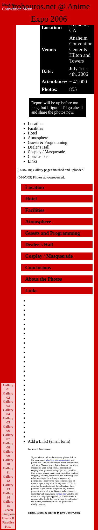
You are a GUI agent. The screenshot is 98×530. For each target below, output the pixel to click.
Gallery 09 (8, 453)
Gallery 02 (8, 395)
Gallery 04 (8, 412)
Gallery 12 (8, 478)
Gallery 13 (8, 487)
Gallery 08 (8, 445)
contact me (61, 493)
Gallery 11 (8, 470)
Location (35, 123)
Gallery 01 (8, 387)
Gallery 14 (8, 495)
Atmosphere (38, 137)
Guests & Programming (47, 142)
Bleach (8, 510)
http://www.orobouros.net (57, 460)
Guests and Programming (52, 233)
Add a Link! (38, 441)
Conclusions (38, 156)
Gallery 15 (8, 504)
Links (32, 161)
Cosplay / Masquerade (46, 152)
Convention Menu (17, 9)
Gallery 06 (8, 428)
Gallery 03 (8, 403)
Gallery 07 (8, 437)
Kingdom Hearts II (8, 516)
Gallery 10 (8, 462)
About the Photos (43, 279)
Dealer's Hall (38, 147)
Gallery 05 (8, 420)
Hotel (32, 133)
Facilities (35, 128)
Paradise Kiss (8, 524)
